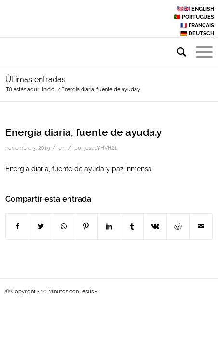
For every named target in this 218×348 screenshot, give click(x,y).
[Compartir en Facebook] (17, 226)
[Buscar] (176, 52)
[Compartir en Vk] (155, 226)
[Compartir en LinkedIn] (109, 226)
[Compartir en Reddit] (178, 226)
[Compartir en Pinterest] (86, 226)
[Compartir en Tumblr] (132, 226)
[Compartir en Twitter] (40, 226)
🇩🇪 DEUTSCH (197, 33)
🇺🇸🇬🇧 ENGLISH (195, 9)
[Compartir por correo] (201, 226)
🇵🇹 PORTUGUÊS (194, 17)
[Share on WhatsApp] (63, 226)
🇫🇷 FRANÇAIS (197, 25)
